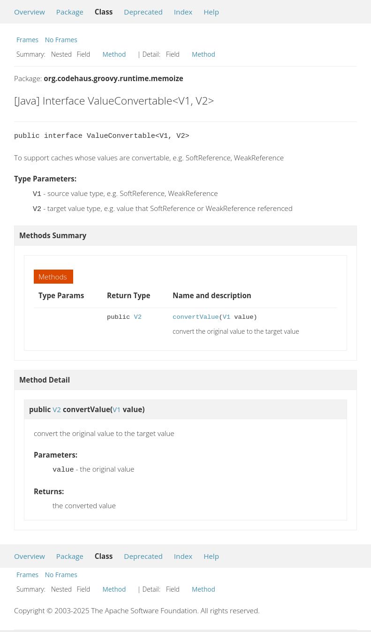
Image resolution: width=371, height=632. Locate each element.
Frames (27, 39)
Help (211, 11)
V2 (137, 315)
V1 (226, 315)
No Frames (61, 39)
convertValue (196, 315)
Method (114, 54)
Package (69, 11)
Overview (29, 11)
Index (183, 11)
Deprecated (143, 11)
